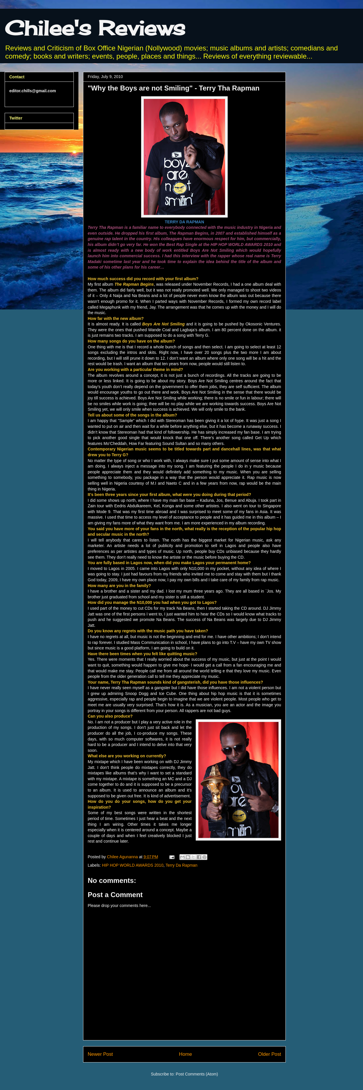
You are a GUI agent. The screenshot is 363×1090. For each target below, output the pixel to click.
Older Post (269, 1054)
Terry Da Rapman (181, 865)
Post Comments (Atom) (197, 1074)
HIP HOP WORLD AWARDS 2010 (132, 865)
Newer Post (100, 1054)
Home (185, 1054)
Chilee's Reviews (95, 27)
